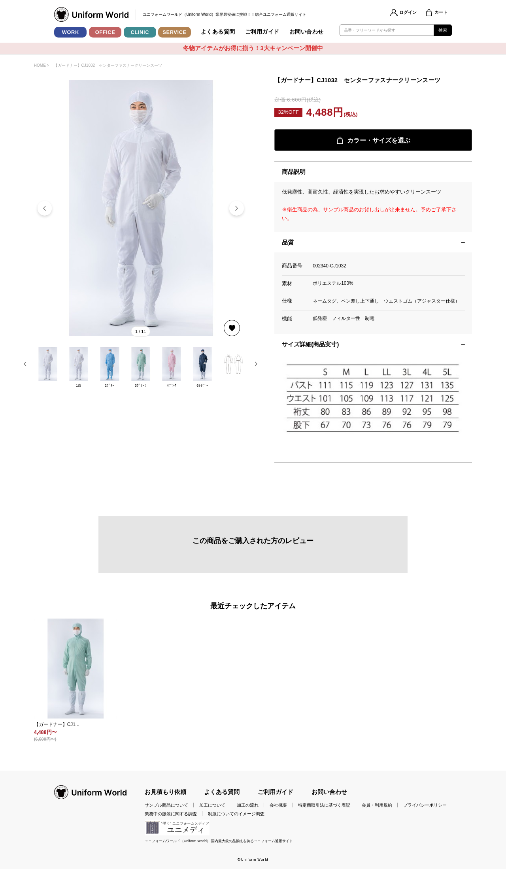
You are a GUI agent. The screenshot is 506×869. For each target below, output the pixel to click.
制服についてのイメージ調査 (236, 813)
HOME (40, 65)
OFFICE (105, 32)
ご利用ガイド (262, 32)
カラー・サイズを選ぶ (373, 140)
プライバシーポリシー (425, 805)
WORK (70, 32)
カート (440, 12)
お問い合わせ (306, 32)
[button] (236, 208)
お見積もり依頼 (165, 792)
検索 (442, 30)
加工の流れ (248, 805)
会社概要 (278, 805)
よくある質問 (218, 32)
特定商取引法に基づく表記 (324, 805)
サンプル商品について (166, 805)
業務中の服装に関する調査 (171, 813)
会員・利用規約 (377, 805)
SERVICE (174, 32)
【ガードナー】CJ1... (56, 724)
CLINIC (140, 32)
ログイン (408, 12)
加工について (212, 805)
